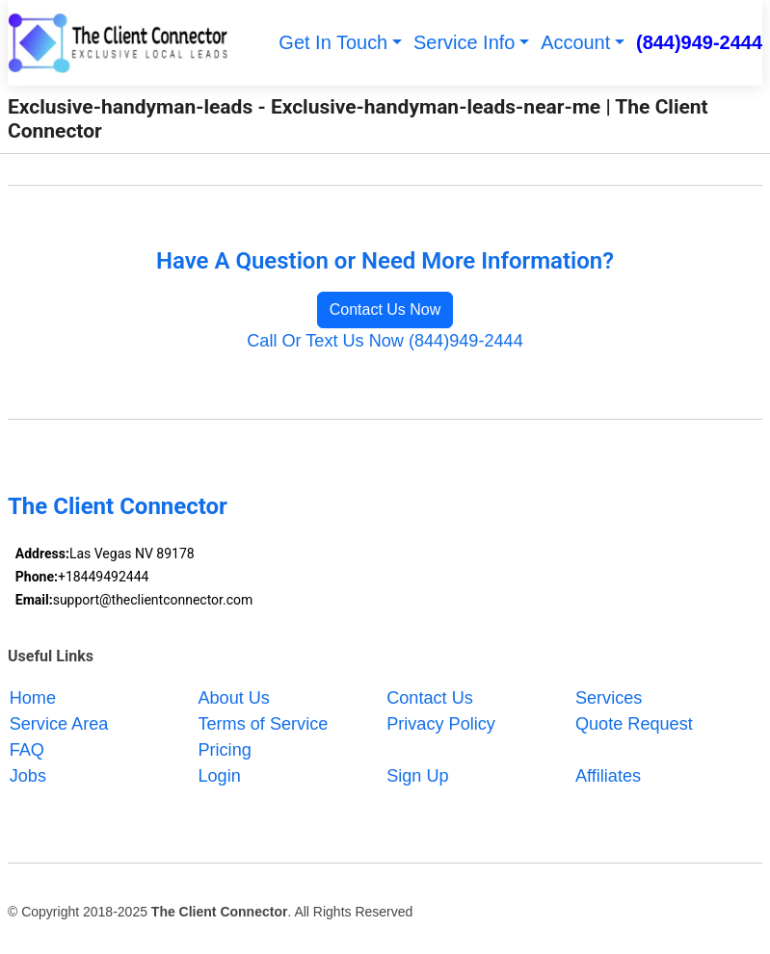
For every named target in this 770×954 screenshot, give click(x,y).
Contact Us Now (385, 309)
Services (608, 698)
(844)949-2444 (699, 42)
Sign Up (417, 776)
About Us (234, 698)
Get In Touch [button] (333, 42)
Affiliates (608, 776)
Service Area (59, 724)
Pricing (224, 750)
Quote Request (634, 724)
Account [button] (575, 42)
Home (33, 698)
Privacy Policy (440, 724)
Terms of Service (263, 724)
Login (219, 776)
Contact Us (429, 698)
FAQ (27, 750)
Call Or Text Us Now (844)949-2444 (385, 340)
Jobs (28, 776)
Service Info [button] (464, 42)
